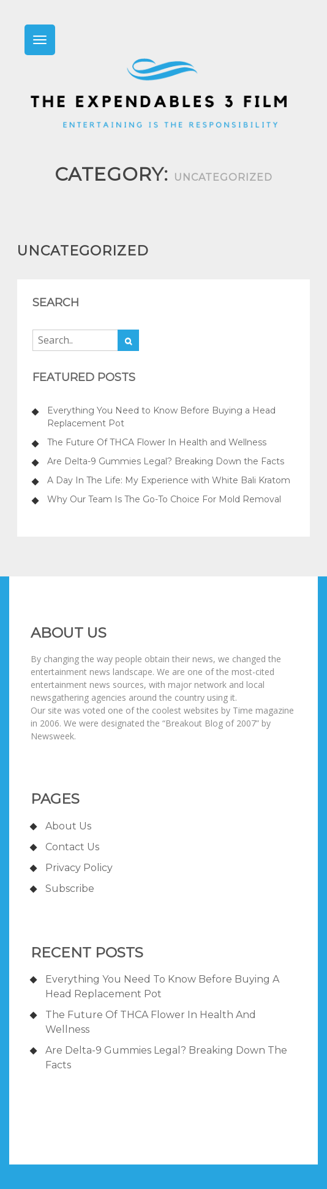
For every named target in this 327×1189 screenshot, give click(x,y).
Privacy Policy (79, 868)
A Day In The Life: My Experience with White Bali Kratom (168, 480)
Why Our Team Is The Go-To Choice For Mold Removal (164, 499)
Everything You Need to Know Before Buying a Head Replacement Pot (161, 417)
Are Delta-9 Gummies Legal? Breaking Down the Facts (165, 461)
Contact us (72, 847)
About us (68, 826)
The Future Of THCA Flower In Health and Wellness (156, 442)
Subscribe (69, 888)
